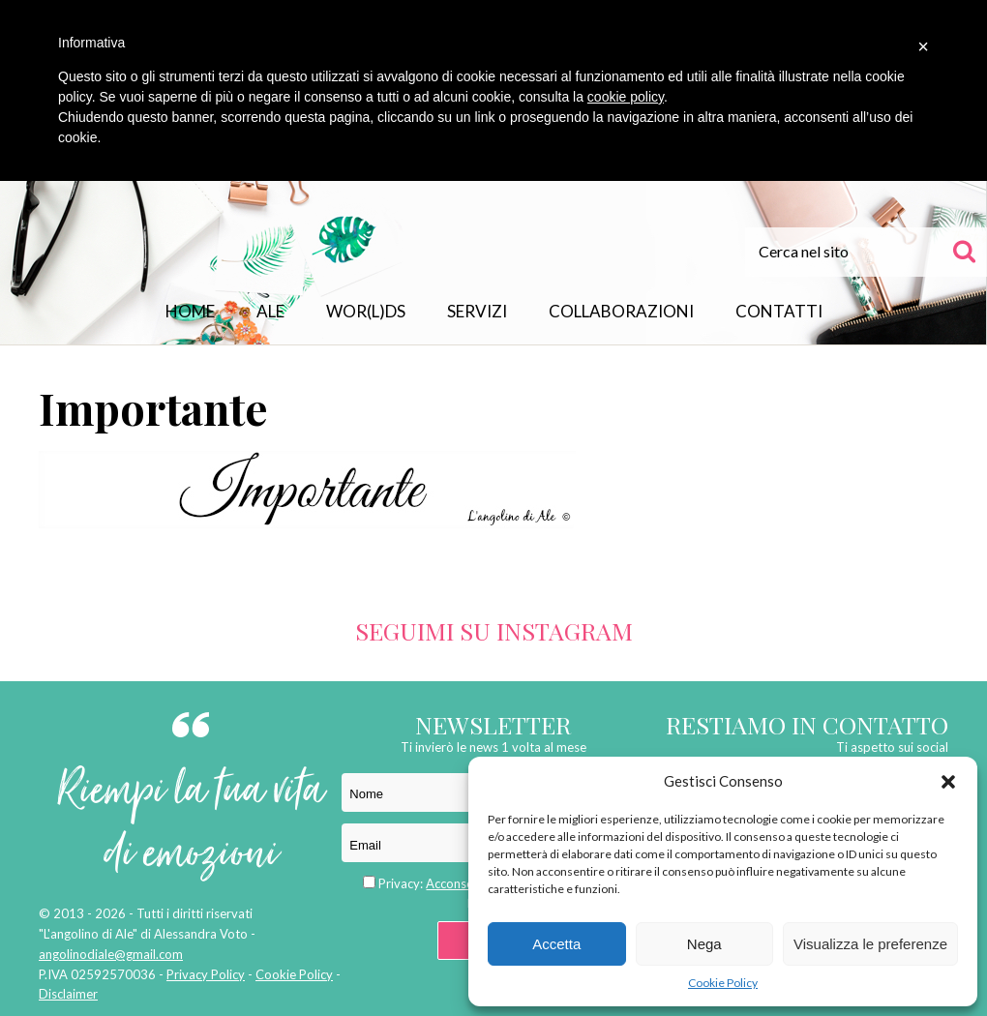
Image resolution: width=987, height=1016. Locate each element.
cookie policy (625, 97)
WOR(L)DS (365, 311)
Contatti (778, 311)
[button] (948, 782)
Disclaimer (68, 993)
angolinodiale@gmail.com (111, 954)
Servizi (477, 311)
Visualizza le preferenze (870, 944)
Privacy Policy (205, 974)
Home (190, 311)
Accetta (556, 944)
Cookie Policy (723, 982)
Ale (270, 311)
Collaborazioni (621, 311)
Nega (704, 944)
